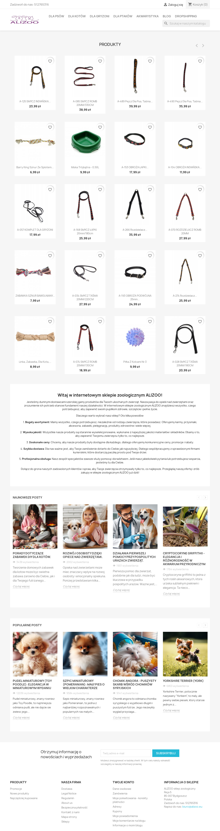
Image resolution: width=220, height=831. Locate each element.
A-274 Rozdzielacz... (185, 295)
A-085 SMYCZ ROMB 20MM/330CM (85, 103)
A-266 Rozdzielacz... (135, 229)
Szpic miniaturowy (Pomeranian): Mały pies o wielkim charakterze (84, 684)
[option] (35, 549)
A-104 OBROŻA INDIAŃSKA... (185, 167)
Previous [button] (199, 497)
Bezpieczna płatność (74, 807)
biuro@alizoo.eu (192, 806)
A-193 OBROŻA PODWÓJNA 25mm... (135, 297)
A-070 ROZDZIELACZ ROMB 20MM (185, 231)
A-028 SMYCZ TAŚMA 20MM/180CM (185, 363)
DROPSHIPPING (186, 16)
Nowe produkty (19, 793)
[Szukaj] (186, 23)
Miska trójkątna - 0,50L (85, 167)
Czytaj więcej (21, 586)
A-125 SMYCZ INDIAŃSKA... (35, 101)
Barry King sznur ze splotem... (35, 167)
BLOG (167, 16)
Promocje (16, 788)
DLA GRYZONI (99, 16)
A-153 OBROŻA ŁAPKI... (135, 167)
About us (67, 803)
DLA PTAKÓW (122, 16)
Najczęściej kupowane (24, 798)
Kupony (117, 811)
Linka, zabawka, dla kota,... (35, 361)
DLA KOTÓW (77, 16)
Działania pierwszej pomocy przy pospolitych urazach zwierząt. (134, 556)
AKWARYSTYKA (147, 16)
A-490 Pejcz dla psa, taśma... (185, 101)
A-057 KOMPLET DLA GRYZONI (35, 229)
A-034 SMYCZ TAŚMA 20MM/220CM (85, 297)
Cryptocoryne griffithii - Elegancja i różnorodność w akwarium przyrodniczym (184, 558)
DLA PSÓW (56, 16)
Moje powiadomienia (125, 816)
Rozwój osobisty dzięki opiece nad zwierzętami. (83, 555)
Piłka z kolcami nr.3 (135, 361)
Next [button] (205, 497)
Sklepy (65, 821)
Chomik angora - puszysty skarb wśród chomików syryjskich (134, 684)
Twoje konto (123, 782)
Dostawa (66, 788)
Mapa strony (69, 817)
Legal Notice (69, 793)
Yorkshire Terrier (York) (183, 681)
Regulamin (67, 798)
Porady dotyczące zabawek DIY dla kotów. (32, 555)
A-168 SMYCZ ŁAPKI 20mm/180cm (85, 231)
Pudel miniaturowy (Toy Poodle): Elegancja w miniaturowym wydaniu (32, 684)
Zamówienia (120, 793)
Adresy (117, 806)
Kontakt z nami (70, 812)
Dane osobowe (122, 788)
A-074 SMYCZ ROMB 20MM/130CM (85, 363)
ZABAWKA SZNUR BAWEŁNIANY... (35, 295)
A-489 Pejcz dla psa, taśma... (135, 101)
